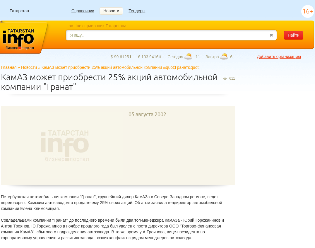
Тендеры (137, 10)
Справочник (82, 10)
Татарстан (19, 11)
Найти (293, 35)
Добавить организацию (279, 56)
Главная (8, 67)
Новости (111, 10)
